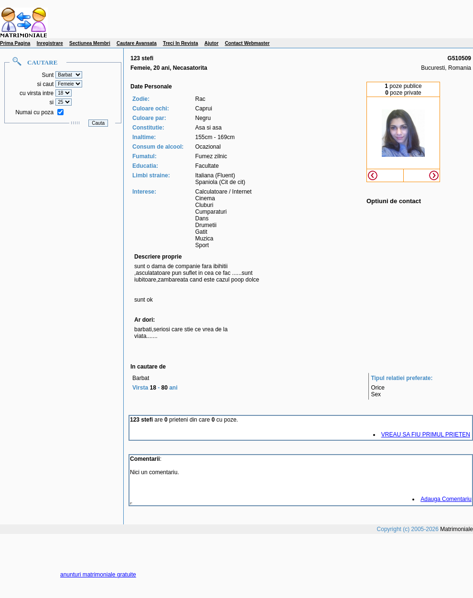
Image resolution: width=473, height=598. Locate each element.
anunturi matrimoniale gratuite (98, 574)
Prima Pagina (15, 43)
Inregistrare (50, 43)
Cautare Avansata (137, 43)
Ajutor (211, 43)
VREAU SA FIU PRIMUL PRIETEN (425, 434)
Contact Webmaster (247, 43)
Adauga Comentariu (446, 499)
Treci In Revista (180, 43)
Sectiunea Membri (89, 43)
